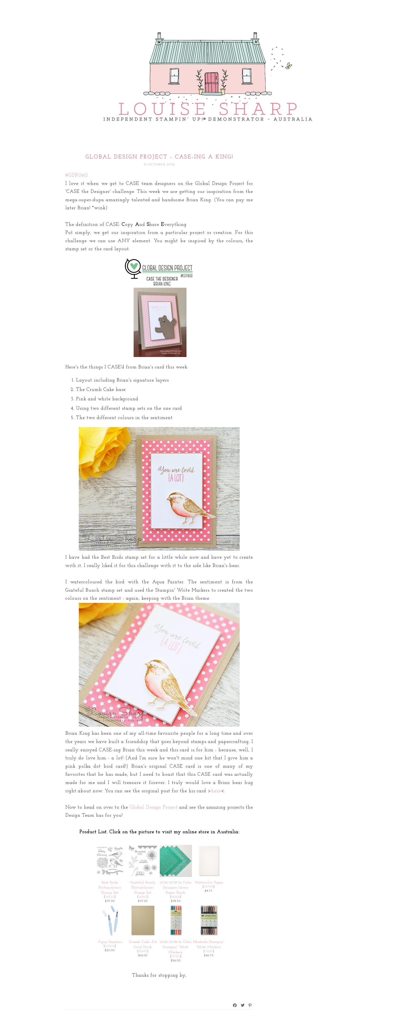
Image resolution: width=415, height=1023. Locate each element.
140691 (142, 896)
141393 (176, 956)
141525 (109, 896)
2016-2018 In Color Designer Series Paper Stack (176, 887)
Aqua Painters (110, 942)
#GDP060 (76, 175)
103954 (110, 946)
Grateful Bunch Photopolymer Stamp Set (142, 887)
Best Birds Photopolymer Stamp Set (109, 887)
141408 (175, 896)
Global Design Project (154, 807)
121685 (142, 951)
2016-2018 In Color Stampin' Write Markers (176, 947)
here (216, 791)
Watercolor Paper (208, 882)
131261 (209, 951)
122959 (208, 886)
